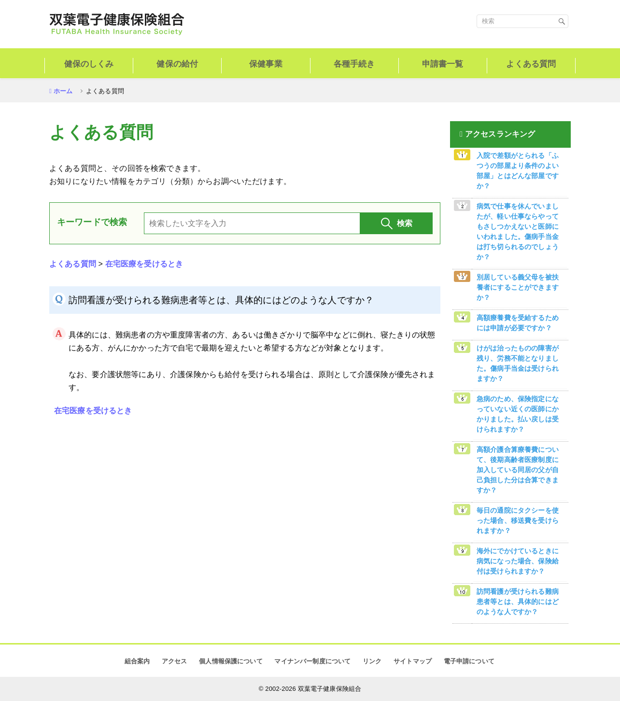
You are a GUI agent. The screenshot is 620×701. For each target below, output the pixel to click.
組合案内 (137, 661)
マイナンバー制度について (312, 661)
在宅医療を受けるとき (144, 264)
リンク (372, 661)
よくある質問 (72, 264)
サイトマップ (413, 661)
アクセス (174, 661)
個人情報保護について (231, 661)
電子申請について (469, 661)
